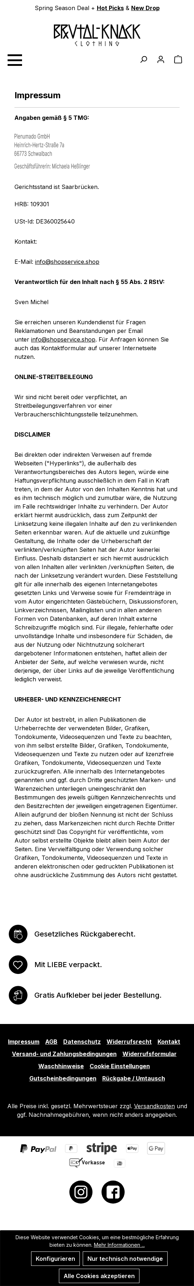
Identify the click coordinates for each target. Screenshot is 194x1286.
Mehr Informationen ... (119, 1245)
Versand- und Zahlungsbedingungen (64, 1053)
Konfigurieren (55, 1258)
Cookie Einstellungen (120, 1066)
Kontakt (169, 1041)
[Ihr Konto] (160, 59)
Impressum (23, 1041)
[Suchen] (143, 59)
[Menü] (14, 59)
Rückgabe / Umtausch (133, 1078)
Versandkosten (154, 1106)
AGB (51, 1041)
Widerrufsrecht (129, 1041)
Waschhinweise (61, 1066)
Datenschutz (82, 1041)
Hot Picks (110, 8)
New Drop (145, 8)
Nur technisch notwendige (125, 1258)
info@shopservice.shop (67, 261)
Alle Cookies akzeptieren (99, 1276)
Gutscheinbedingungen (62, 1078)
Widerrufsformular (149, 1053)
